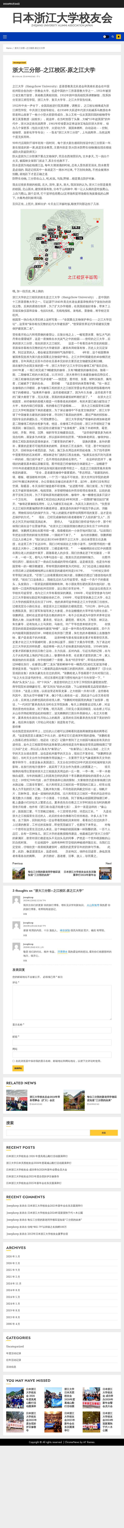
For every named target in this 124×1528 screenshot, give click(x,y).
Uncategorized (19, 62)
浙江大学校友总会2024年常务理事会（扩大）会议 (45, 1098)
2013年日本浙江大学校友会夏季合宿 (48, 1233)
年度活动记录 (13, 1353)
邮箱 (15, 1036)
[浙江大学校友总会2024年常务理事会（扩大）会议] (16, 1100)
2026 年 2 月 (13, 1263)
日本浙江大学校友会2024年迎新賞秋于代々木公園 (55, 1212)
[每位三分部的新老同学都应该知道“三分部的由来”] (74, 1100)
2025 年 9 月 (13, 1270)
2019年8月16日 (30, 77)
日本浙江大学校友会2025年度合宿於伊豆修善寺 (32, 1176)
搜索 (10, 1123)
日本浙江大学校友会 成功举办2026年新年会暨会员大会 (36, 1169)
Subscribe (118, 36)
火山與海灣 (93, 905)
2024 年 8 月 (13, 1290)
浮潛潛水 (62, 951)
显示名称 (18, 1024)
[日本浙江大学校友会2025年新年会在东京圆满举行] (53, 1422)
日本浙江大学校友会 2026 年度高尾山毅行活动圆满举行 (37, 1156)
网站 (14, 1049)
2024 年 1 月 (13, 1303)
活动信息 (11, 1366)
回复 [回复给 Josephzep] (25, 914)
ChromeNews (72, 1442)
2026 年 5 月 (13, 1256)
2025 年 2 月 (13, 1276)
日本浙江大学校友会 (62, 18)
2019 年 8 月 (13, 1310)
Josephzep (28, 897)
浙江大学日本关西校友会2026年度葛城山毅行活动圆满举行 (38, 1163)
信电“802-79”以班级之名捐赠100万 (47, 1227)
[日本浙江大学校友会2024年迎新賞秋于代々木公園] (91, 1422)
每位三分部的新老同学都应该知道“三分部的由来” (102, 1098)
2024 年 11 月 (13, 1283)
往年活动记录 (13, 1360)
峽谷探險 (65, 930)
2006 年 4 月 (13, 1324)
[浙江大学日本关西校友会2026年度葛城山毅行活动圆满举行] (53, 1397)
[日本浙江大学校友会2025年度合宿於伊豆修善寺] (15, 1422)
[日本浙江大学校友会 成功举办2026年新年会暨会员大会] (91, 1397)
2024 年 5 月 (13, 1297)
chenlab (18, 77)
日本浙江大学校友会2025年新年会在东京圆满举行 (34, 1183)
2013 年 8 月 (13, 1317)
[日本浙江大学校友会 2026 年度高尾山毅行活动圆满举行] (15, 1397)
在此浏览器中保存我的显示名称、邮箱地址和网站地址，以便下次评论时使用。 (59, 1061)
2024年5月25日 (37, 1104)
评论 (15, 982)
